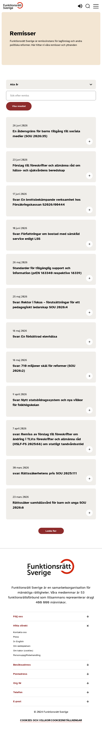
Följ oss (18, 616)
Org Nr (17, 683)
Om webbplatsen (21, 646)
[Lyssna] (80, 6)
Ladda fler (51, 531)
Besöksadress (22, 664)
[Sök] (88, 6)
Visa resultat (19, 106)
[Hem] (13, 6)
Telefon (17, 692)
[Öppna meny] (96, 6)
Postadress (20, 674)
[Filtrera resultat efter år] (51, 84)
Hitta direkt (20, 625)
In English (18, 641)
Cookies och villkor (35, 720)
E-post (17, 701)
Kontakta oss (20, 632)
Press (16, 636)
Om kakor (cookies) (23, 650)
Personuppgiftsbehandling (26, 655)
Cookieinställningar (66, 720)
